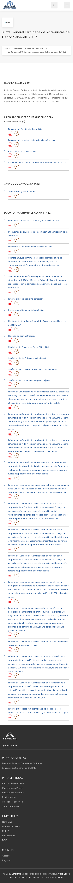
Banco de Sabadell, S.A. (36, 48)
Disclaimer (46, 877)
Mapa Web (57, 877)
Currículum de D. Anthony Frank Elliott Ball (28, 347)
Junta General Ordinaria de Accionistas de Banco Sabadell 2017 (38, 52)
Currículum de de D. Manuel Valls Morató (27, 358)
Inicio (7, 48)
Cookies (36, 877)
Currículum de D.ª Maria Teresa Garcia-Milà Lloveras (33, 369)
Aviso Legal (63, 873)
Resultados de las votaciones (22, 151)
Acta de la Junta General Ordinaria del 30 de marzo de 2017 (37, 162)
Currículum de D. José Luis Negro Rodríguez (29, 380)
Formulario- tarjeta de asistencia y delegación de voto (34, 220)
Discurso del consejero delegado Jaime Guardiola (31, 140)
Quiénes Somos (9, 745)
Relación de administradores (21, 335)
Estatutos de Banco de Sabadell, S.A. (26, 310)
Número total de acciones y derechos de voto (30, 246)
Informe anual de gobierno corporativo (26, 298)
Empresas (17, 48)
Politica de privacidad (20, 877)
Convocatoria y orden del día (21, 191)
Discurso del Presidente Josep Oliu (25, 129)
